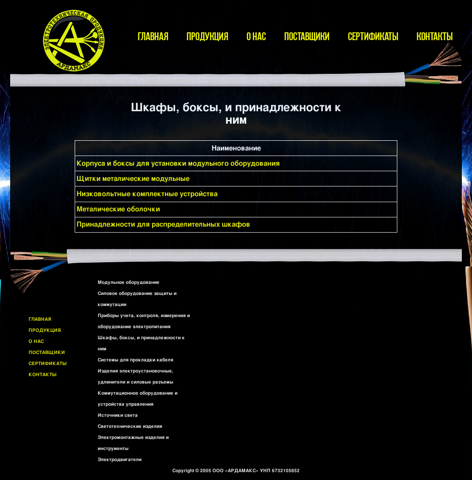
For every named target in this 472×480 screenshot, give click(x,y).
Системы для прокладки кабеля (135, 360)
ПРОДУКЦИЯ (207, 36)
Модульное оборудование (128, 282)
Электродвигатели (120, 459)
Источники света (118, 415)
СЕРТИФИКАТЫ (373, 36)
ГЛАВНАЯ (153, 36)
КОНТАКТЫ (435, 36)
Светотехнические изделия (130, 426)
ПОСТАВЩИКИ (307, 36)
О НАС (256, 36)
